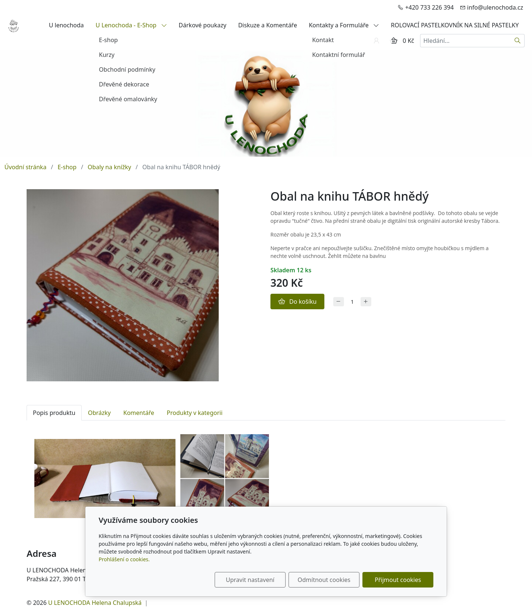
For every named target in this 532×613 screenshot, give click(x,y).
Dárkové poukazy (202, 25)
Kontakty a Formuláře (344, 25)
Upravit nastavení (250, 580)
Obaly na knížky (109, 167)
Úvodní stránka (25, 167)
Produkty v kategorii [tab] (194, 413)
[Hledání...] (465, 40)
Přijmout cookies (398, 580)
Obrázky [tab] (99, 413)
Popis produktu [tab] (54, 413)
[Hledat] (518, 40)
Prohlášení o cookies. (124, 559)
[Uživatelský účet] (376, 40)
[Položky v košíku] (393, 40)
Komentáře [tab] (138, 413)
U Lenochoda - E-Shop (131, 25)
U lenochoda (66, 25)
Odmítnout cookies (324, 580)
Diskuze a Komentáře (267, 25)
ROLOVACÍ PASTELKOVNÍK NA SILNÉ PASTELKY (455, 25)
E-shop (67, 167)
